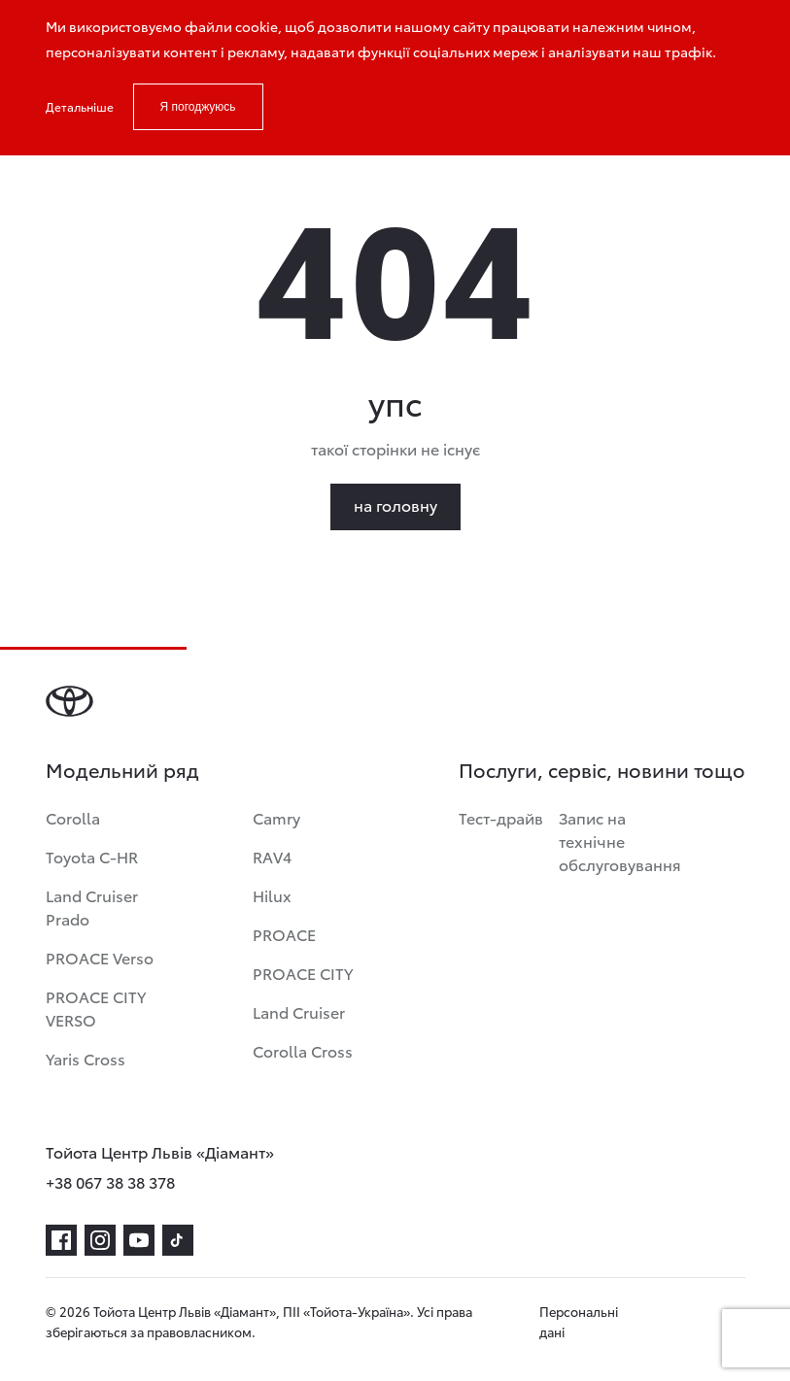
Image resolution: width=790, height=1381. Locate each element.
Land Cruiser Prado (92, 906)
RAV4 (272, 856)
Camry (276, 817)
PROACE (284, 934)
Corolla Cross (303, 1050)
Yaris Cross (85, 1058)
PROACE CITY (303, 972)
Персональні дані (578, 1321)
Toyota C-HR (92, 856)
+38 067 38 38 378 (110, 1181)
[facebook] (61, 1240)
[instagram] (100, 1240)
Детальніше (80, 106)
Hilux (272, 895)
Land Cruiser (299, 1011)
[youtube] (139, 1240)
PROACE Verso (100, 957)
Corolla (73, 817)
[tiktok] (177, 1240)
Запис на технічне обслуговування (620, 840)
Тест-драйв (501, 817)
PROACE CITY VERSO (96, 1007)
